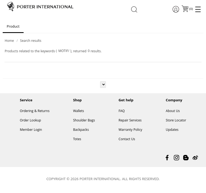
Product (13, 27)
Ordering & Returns (34, 111)
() (190, 9)
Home (9, 41)
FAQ (122, 111)
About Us (173, 111)
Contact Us (127, 139)
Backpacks (81, 130)
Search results (30, 41)
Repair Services (130, 121)
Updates (172, 130)
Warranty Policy (130, 130)
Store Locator (176, 121)
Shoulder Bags (84, 121)
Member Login (31, 130)
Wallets (78, 111)
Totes (77, 139)
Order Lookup (30, 121)
